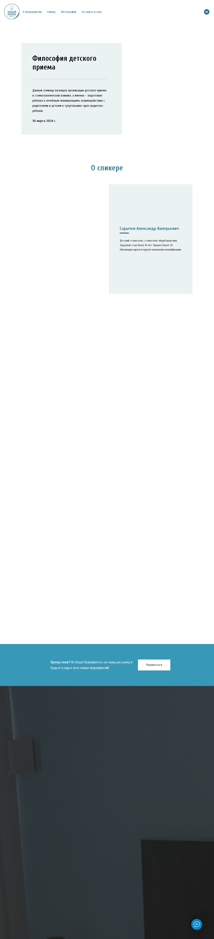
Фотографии (68, 12)
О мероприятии (32, 12)
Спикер (51, 12)
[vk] (206, 12)
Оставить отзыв (92, 12)
